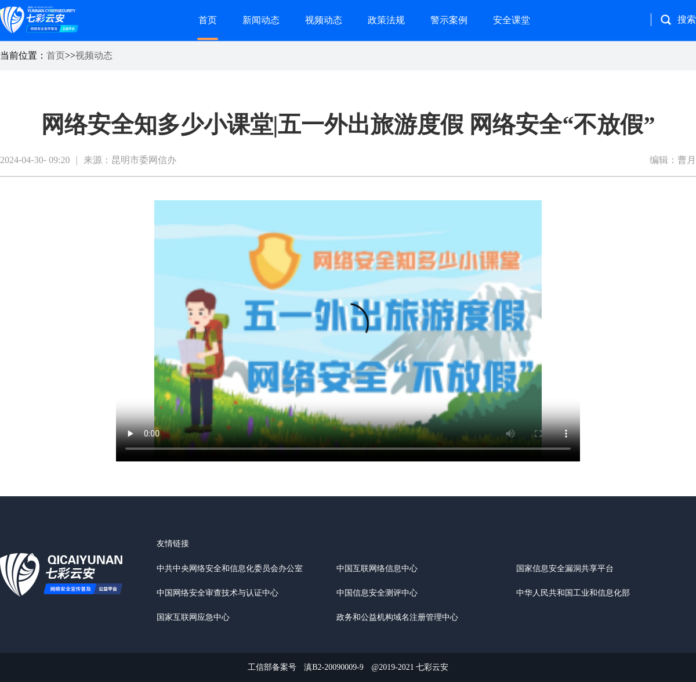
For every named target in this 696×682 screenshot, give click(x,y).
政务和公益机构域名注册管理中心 (397, 617)
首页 (207, 20)
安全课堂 (511, 20)
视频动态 (323, 20)
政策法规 (386, 20)
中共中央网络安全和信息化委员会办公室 (230, 568)
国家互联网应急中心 (193, 617)
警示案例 (448, 20)
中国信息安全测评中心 (377, 593)
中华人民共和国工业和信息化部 (573, 593)
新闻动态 (261, 20)
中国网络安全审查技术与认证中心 (217, 593)
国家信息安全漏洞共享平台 (565, 568)
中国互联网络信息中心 (377, 568)
